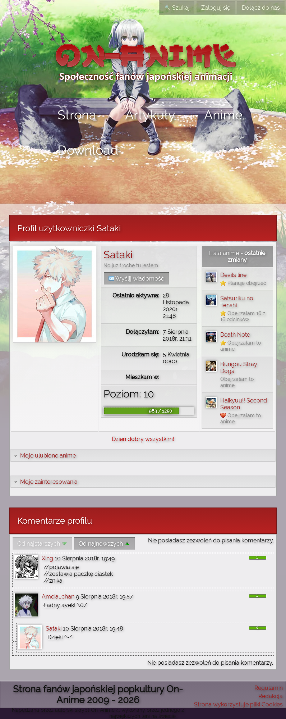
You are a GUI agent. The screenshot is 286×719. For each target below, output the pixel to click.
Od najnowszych (104, 543)
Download (87, 150)
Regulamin (268, 687)
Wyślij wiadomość (136, 278)
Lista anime (224, 253)
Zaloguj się (215, 7)
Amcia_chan (58, 596)
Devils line (233, 275)
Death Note (235, 334)
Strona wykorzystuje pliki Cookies (238, 704)
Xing (47, 558)
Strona (76, 114)
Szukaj (177, 7)
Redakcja (270, 696)
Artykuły (150, 114)
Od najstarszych (42, 543)
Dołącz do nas (261, 7)
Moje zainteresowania (45, 481)
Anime (223, 114)
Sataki (118, 255)
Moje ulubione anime (44, 455)
